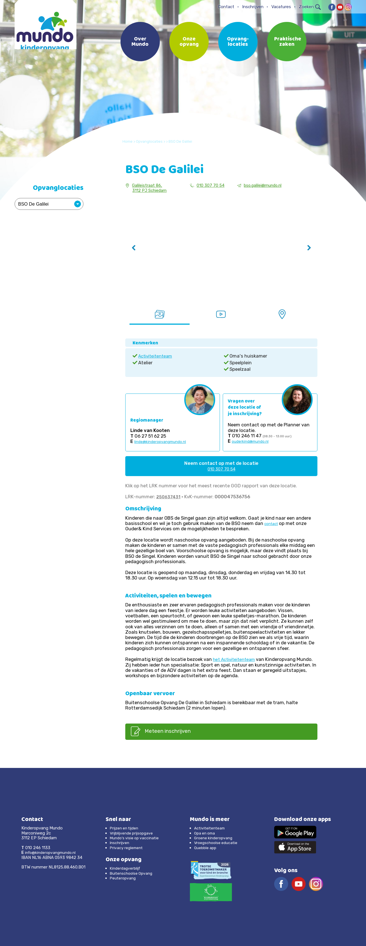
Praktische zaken (287, 42)
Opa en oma (205, 833)
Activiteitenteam (157, 355)
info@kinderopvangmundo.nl (52, 852)
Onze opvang (189, 42)
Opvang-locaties (238, 42)
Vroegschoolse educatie (218, 842)
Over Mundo (140, 42)
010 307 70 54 (208, 185)
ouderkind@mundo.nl (250, 440)
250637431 (169, 496)
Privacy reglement (128, 847)
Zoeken (310, 6)
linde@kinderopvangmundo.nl (160, 441)
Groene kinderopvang (215, 837)
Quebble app (206, 847)
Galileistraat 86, (145, 185)
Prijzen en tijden (126, 828)
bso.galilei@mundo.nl (262, 185)
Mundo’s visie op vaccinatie (136, 837)
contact (271, 523)
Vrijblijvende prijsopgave (133, 833)
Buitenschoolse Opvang (133, 873)
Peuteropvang (124, 878)
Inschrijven (252, 6)
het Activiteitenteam (236, 658)
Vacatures (281, 6)
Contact (226, 6)
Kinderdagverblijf (126, 868)
